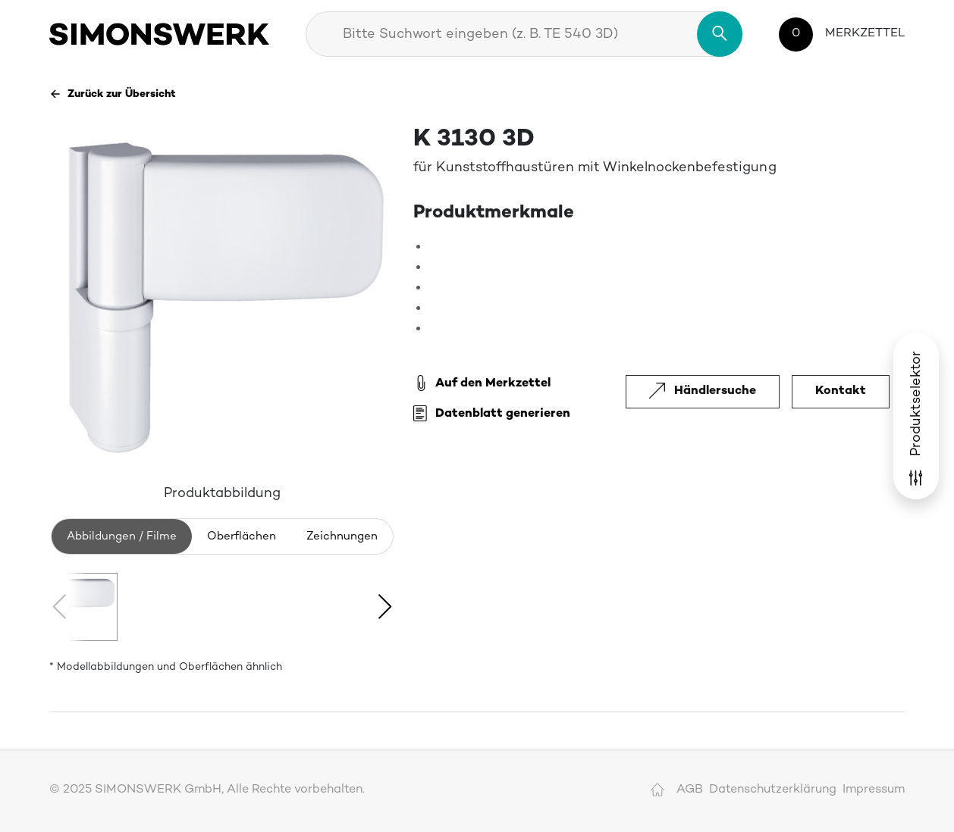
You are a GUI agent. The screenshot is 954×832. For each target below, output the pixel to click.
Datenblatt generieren (491, 414)
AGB (689, 790)
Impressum (874, 790)
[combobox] (524, 34)
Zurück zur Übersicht (112, 94)
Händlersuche (702, 391)
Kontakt (840, 391)
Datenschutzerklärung (772, 790)
